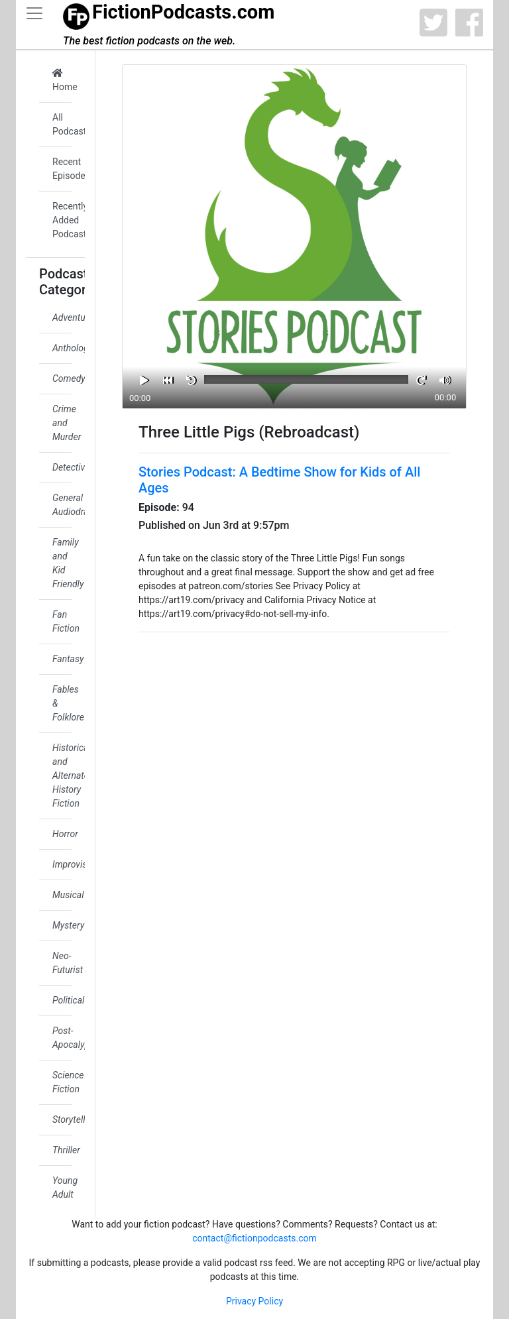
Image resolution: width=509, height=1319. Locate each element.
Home (62, 80)
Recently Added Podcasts (62, 220)
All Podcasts (62, 124)
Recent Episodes (62, 168)
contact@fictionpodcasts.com (254, 1238)
